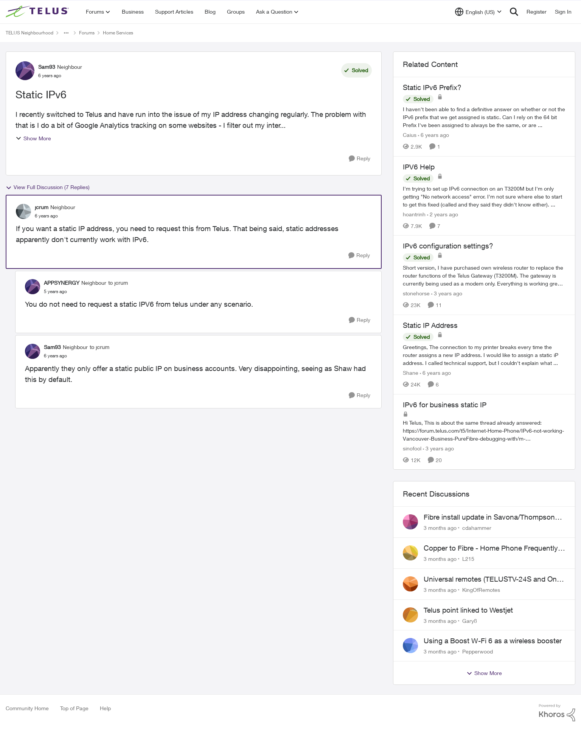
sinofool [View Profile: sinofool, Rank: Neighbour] (412, 448)
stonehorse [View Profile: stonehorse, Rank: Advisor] (416, 293)
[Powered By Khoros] (557, 713)
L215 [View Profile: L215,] (468, 559)
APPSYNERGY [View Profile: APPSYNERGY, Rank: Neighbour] (61, 282)
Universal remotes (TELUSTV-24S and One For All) (492, 579)
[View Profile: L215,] (410, 552)
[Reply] (359, 159)
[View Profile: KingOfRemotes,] (410, 583)
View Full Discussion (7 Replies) (48, 187)
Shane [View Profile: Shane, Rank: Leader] (410, 372)
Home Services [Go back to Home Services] (118, 33)
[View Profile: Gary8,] (410, 614)
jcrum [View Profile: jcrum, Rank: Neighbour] (41, 207)
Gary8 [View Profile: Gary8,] (469, 620)
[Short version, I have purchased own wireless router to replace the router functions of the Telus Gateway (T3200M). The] (484, 275)
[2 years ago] (442, 214)
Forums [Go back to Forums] (87, 33)
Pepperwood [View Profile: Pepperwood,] (477, 651)
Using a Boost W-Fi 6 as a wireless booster (493, 640)
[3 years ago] (446, 293)
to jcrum (118, 282)
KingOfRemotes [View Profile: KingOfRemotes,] (481, 590)
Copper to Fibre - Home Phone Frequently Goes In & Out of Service (491, 548)
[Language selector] (478, 11)
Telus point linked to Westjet (468, 610)
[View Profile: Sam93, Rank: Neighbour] (25, 70)
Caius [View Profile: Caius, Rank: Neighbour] (409, 135)
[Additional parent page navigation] (66, 33)
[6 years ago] (433, 135)
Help (105, 708)
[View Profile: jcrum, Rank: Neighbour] (23, 211)
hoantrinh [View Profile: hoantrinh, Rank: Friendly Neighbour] (414, 214)
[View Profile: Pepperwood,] (410, 645)
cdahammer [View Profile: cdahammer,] (476, 528)
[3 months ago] (440, 528)
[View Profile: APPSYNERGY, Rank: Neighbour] (32, 286)
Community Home (27, 708)
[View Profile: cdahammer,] (410, 521)
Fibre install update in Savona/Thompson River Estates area (489, 517)
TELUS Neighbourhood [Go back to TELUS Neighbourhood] (29, 33)
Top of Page (74, 708)
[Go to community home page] (38, 12)
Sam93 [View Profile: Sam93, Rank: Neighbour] (46, 67)
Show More (33, 138)
